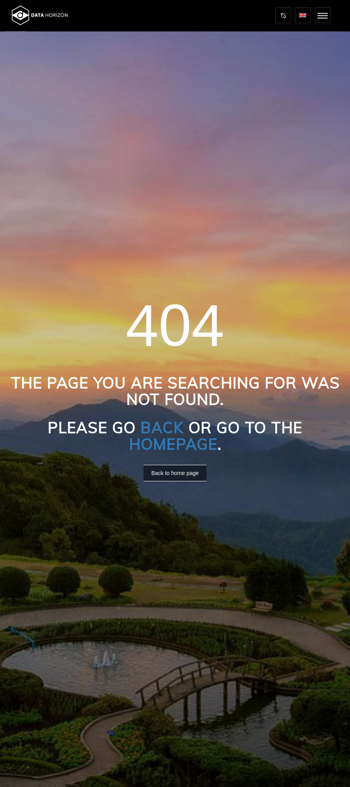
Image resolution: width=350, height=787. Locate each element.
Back (162, 427)
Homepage (173, 444)
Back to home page (175, 473)
